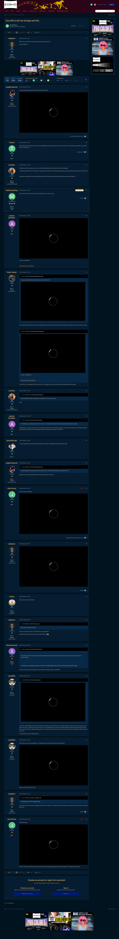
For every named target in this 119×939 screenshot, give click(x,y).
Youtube (24, 11)
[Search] (100, 11)
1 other (82, 537)
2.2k (12, 456)
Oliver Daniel (12, 272)
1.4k (12, 610)
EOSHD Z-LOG (51, 11)
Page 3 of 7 (37, 32)
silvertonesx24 (11, 645)
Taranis (11, 142)
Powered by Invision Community (59, 936)
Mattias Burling (12, 190)
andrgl (74, 537)
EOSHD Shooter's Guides (62, 11)
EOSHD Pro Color (33, 11)
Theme (55, 933)
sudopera (11, 38)
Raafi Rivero (76, 136)
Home (6, 11)
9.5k (12, 181)
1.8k (12, 288)
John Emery (14, 25)
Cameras (23, 26)
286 (12, 661)
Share (73, 25)
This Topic (109, 11)
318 (12, 692)
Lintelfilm (81, 590)
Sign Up (111, 4)
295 (12, 54)
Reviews (18, 11)
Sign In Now (66, 893)
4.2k (12, 206)
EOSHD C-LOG (42, 11)
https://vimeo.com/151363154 (26, 266)
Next (28, 32)
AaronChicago (11, 440)
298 (12, 103)
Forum (12, 11)
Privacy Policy (62, 933)
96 (12, 504)
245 (12, 158)
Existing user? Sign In (102, 4)
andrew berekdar (11, 217)
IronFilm (72, 136)
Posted (24, 38)
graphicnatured (11, 87)
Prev (9, 32)
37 (12, 234)
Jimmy (82, 136)
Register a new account (27, 893)
